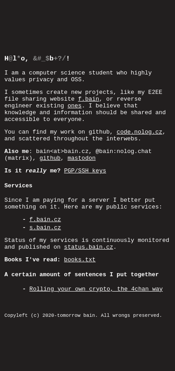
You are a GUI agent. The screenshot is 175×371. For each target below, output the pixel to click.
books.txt (79, 271)
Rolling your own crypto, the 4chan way (95, 303)
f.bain (88, 89)
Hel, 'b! (37, 43)
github (50, 157)
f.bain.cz (45, 225)
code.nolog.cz (139, 127)
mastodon (81, 157)
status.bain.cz (88, 257)
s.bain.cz (45, 235)
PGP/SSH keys (85, 171)
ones (74, 97)
